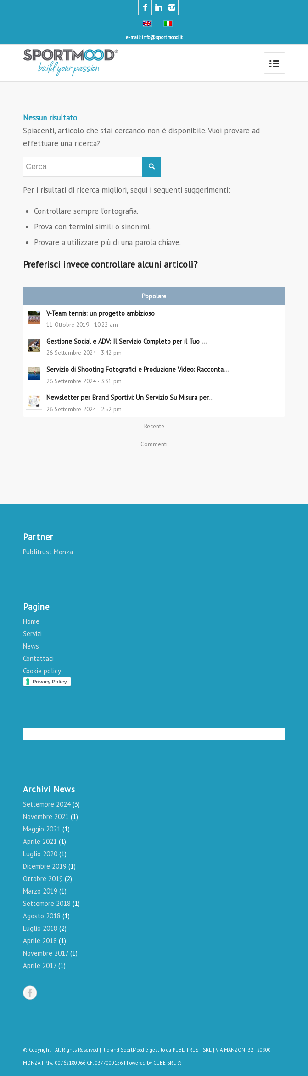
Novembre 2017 (45, 953)
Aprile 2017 (39, 965)
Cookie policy (42, 670)
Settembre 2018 (47, 903)
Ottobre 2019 (43, 878)
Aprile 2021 (40, 841)
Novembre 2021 (46, 816)
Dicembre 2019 (45, 866)
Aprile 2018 (40, 940)
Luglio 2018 (40, 928)
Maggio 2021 (42, 829)
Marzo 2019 (40, 891)
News (31, 646)
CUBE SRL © (167, 1062)
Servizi (32, 633)
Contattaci (38, 658)
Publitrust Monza (48, 551)
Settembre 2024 (47, 804)
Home (31, 621)
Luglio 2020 (40, 853)
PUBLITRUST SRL (192, 1050)
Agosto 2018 (42, 915)
